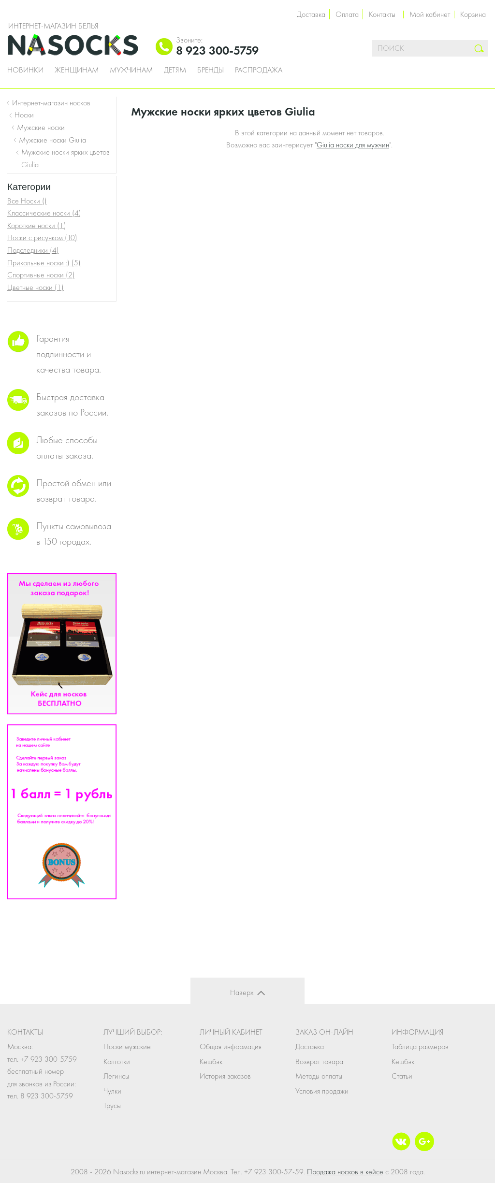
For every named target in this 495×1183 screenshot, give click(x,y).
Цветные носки (35, 287)
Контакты (382, 14)
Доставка (311, 14)
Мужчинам (131, 70)
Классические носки (44, 213)
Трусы (112, 1105)
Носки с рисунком (42, 237)
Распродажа (258, 70)
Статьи (402, 1076)
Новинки (25, 70)
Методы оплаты (318, 1076)
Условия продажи (322, 1091)
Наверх (241, 992)
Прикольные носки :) (44, 263)
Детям (175, 70)
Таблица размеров (420, 1046)
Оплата (347, 14)
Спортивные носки (41, 275)
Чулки (112, 1091)
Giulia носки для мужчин (353, 145)
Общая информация (231, 1046)
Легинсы (116, 1076)
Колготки (116, 1061)
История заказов (225, 1076)
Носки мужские (127, 1046)
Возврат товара (319, 1061)
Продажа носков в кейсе (345, 1172)
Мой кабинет (429, 14)
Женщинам (77, 70)
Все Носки (27, 201)
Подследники (33, 250)
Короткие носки (36, 225)
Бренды (210, 70)
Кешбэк (211, 1061)
